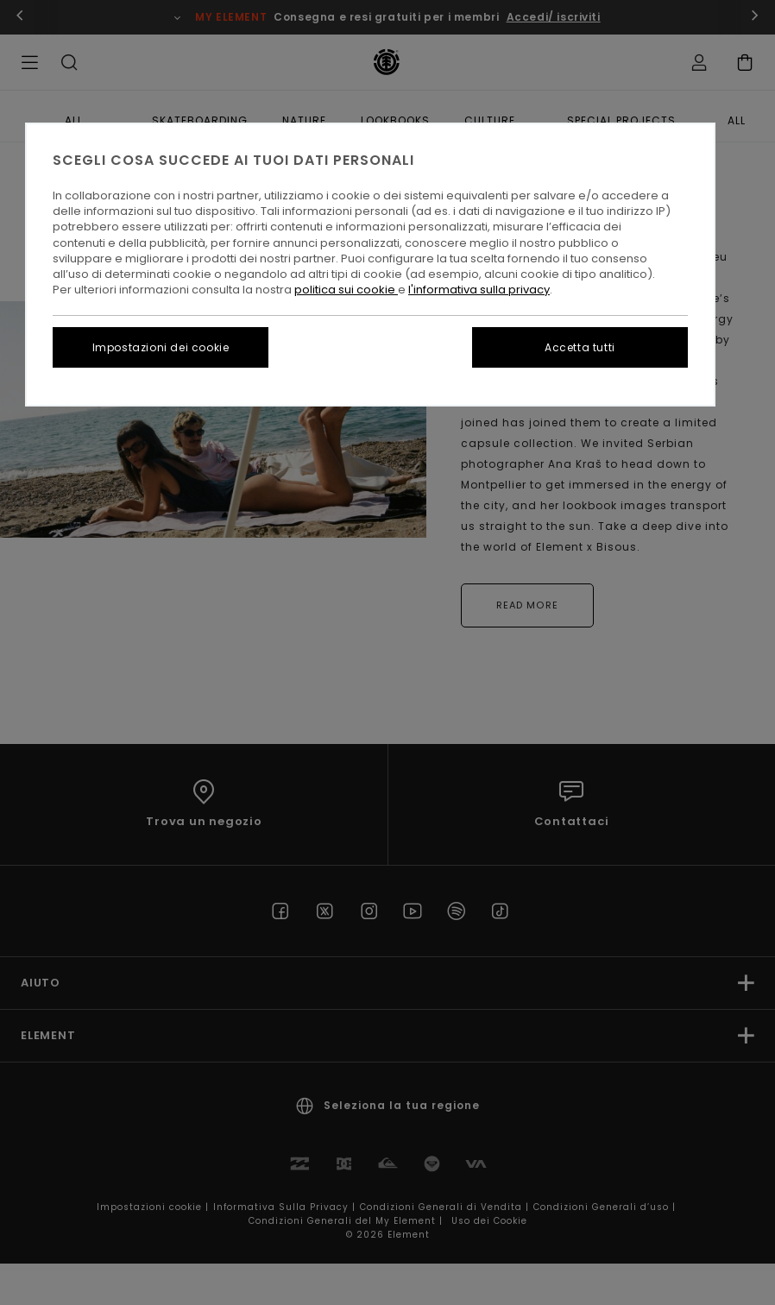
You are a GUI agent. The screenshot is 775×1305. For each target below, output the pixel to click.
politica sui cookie (346, 289)
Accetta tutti (580, 347)
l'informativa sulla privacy (479, 289)
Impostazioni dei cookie (161, 347)
